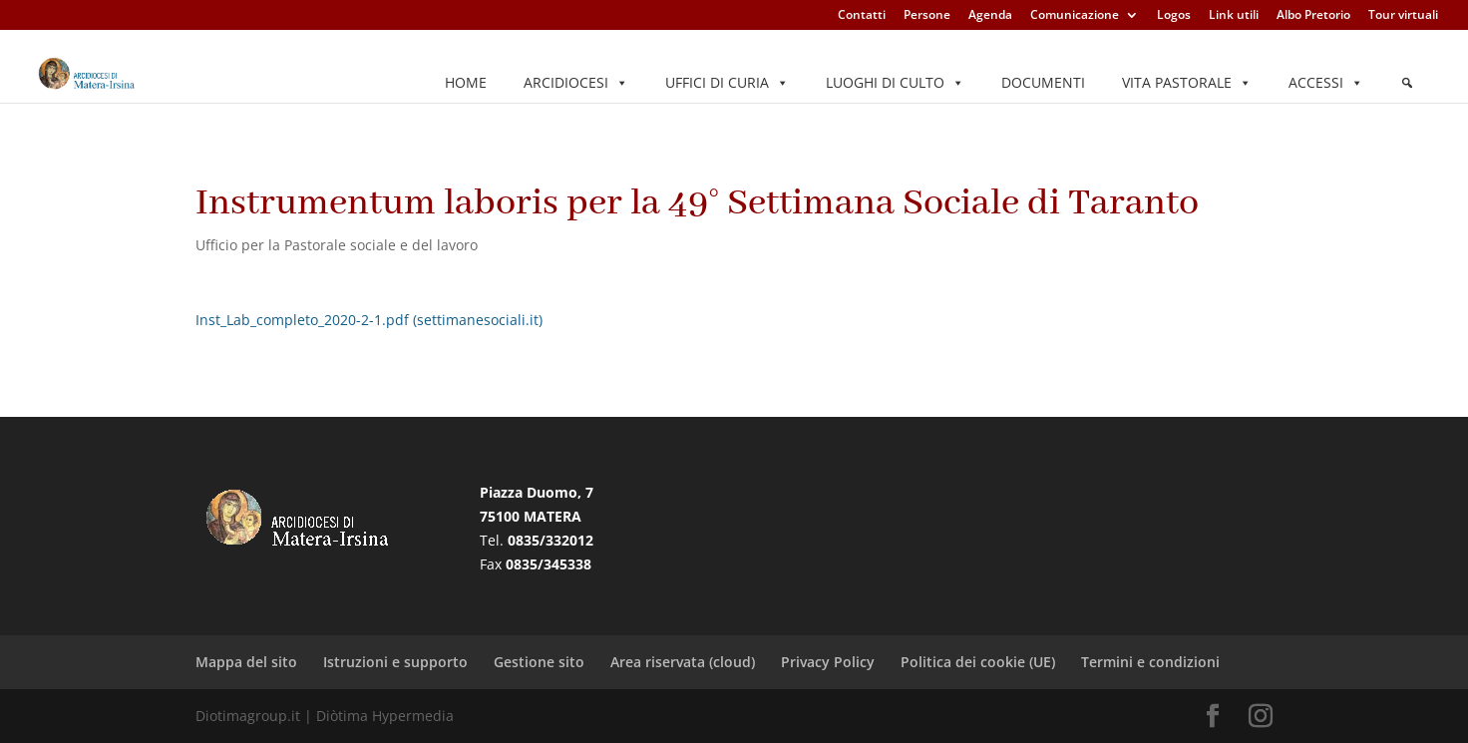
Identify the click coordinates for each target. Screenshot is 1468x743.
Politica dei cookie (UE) (978, 661)
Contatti (862, 16)
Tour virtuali (1403, 16)
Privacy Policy (828, 661)
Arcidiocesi (576, 83)
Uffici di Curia (727, 83)
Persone (927, 16)
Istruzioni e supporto (395, 661)
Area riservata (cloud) (682, 661)
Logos (1174, 16)
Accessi (1325, 83)
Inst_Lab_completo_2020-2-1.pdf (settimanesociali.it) (369, 319)
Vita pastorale (1187, 83)
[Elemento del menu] (1407, 83)
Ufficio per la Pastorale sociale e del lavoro (336, 244)
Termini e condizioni (1150, 661)
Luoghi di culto (895, 83)
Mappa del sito (246, 661)
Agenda (990, 16)
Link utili (1234, 16)
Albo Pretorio (1313, 16)
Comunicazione (1074, 16)
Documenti (1043, 82)
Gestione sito (539, 661)
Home (466, 82)
